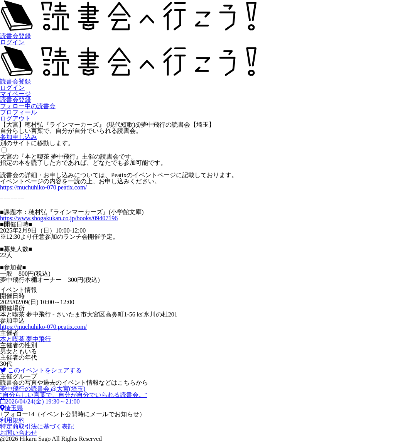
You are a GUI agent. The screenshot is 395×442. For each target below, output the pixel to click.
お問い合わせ (18, 432)
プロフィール (18, 112)
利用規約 (12, 420)
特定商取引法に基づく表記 (37, 426)
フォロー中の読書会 (28, 106)
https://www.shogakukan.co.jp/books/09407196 (59, 218)
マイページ (15, 93)
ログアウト (15, 118)
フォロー (72, 414)
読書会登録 (15, 36)
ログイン (12, 42)
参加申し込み (18, 137)
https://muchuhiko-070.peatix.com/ (43, 187)
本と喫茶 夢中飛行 (25, 339)
